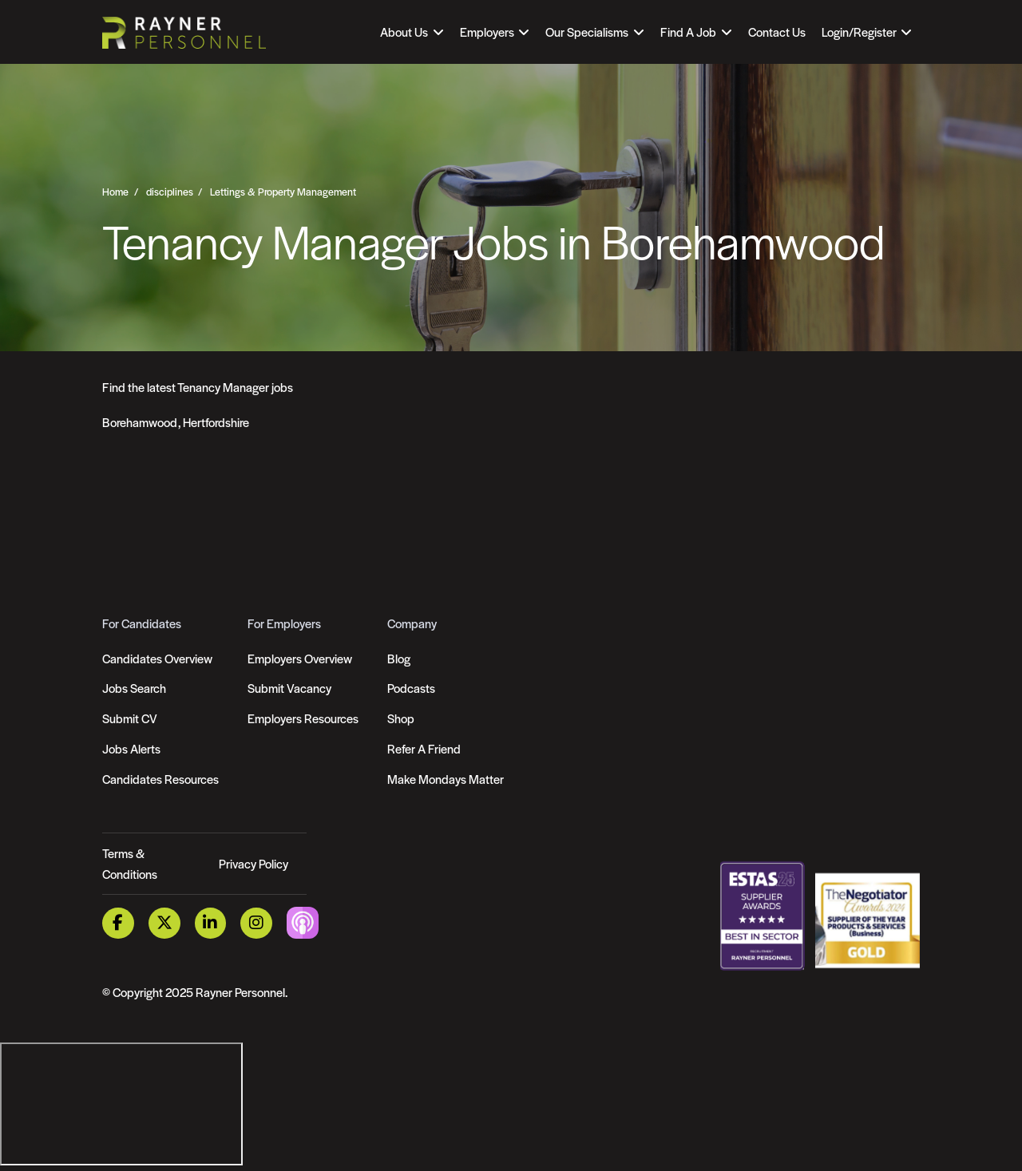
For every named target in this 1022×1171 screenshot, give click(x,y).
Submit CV (129, 718)
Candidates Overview (157, 658)
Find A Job (688, 31)
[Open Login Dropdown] (867, 32)
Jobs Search (134, 687)
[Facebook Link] (118, 923)
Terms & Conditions (129, 863)
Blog (398, 658)
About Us (404, 31)
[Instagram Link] (256, 923)
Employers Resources (303, 718)
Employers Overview (300, 658)
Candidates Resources (160, 778)
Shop (400, 718)
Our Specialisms (586, 31)
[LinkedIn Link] (211, 923)
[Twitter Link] (164, 923)
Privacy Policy (253, 863)
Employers (487, 31)
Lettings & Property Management (283, 191)
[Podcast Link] (303, 921)
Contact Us (777, 31)
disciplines (169, 191)
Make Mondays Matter (445, 778)
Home (115, 191)
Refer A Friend (424, 748)
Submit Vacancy (289, 687)
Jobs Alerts (131, 748)
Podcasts (411, 687)
